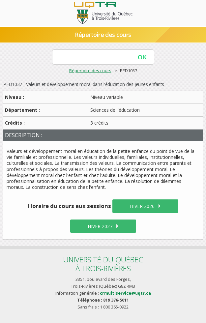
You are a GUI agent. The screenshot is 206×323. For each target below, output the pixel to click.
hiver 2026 (142, 206)
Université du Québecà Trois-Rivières (103, 263)
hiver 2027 (100, 226)
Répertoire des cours (103, 35)
